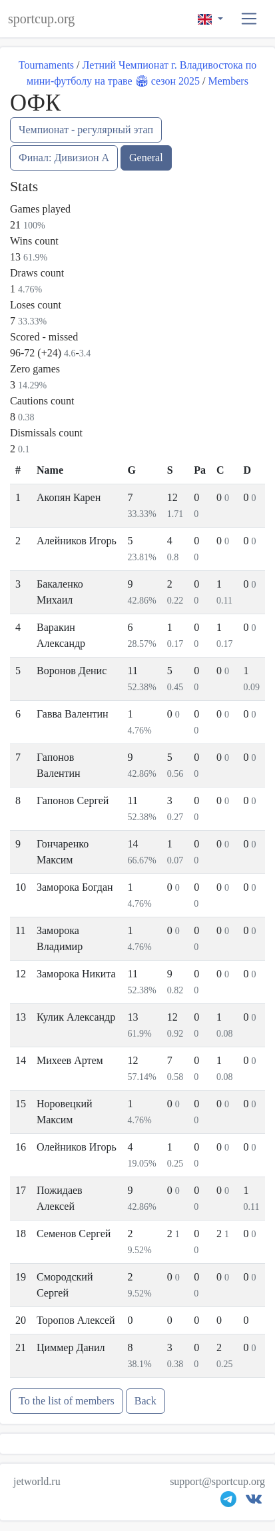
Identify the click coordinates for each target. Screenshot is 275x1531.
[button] (249, 19)
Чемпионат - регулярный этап (86, 129)
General (146, 157)
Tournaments (46, 65)
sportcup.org (41, 18)
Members (228, 81)
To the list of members (67, 1400)
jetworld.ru (37, 1481)
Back (145, 1400)
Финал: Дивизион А (64, 157)
